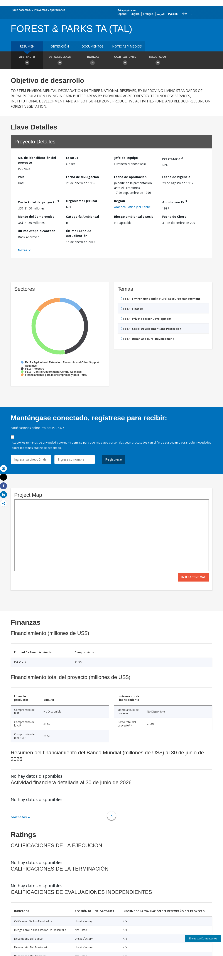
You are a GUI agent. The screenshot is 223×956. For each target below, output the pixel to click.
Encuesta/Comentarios (203, 938)
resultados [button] (158, 61)
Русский (173, 14)
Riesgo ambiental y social (134, 216)
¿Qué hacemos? (21, 10)
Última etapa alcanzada (37, 231)
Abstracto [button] (27, 61)
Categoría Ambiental (82, 216)
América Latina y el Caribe (132, 207)
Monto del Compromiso (36, 216)
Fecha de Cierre (174, 216)
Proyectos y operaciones (49, 10)
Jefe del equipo (126, 158)
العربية (160, 14)
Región (119, 201)
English (135, 14)
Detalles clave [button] (60, 61)
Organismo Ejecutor (81, 201)
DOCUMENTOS (92, 46)
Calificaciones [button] (125, 61)
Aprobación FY (174, 201)
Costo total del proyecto (38, 201)
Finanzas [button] (92, 61)
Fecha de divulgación (82, 177)
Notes (22, 250)
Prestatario (172, 158)
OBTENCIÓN (60, 46)
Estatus (72, 158)
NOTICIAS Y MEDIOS (127, 46)
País (21, 177)
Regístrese (113, 459)
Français (148, 14)
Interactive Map (193, 577)
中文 (184, 14)
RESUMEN (27, 46)
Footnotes (19, 817)
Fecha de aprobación (130, 177)
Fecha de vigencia (176, 177)
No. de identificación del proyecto (37, 160)
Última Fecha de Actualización (78, 233)
